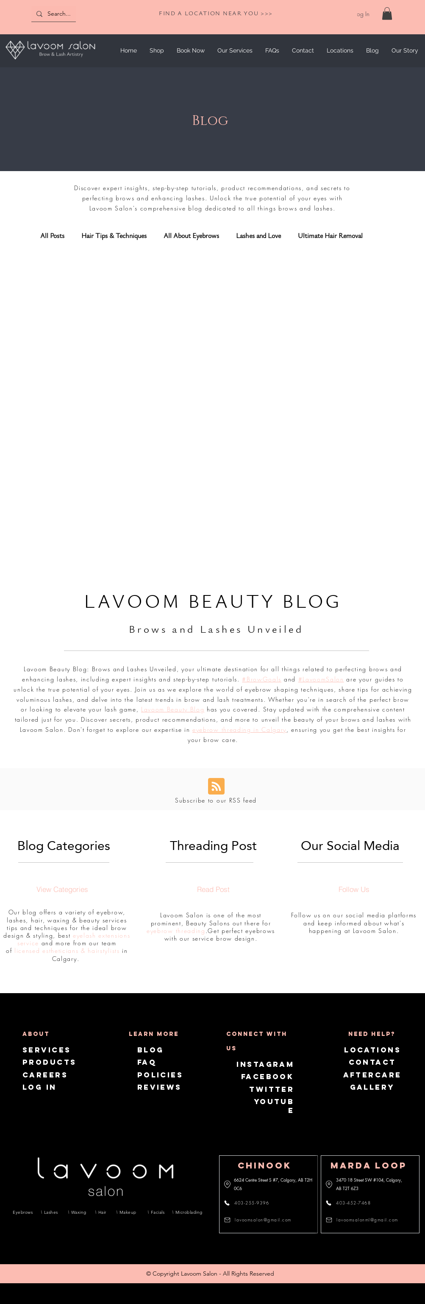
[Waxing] (79, 1212)
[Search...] (70, 14)
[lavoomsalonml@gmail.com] (363, 1219)
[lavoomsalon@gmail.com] (260, 1219)
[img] (50, 60)
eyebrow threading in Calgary (239, 729)
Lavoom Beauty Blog (172, 709)
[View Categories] (62, 888)
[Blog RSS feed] (216, 786)
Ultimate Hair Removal (330, 236)
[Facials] (157, 1212)
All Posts (52, 236)
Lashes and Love (258, 236)
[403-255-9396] (251, 1203)
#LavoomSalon (321, 679)
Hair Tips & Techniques (114, 236)
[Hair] (103, 1212)
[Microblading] (187, 1212)
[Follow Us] (354, 888)
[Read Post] (213, 888)
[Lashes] (51, 1212)
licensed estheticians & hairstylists (66, 951)
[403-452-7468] (353, 1203)
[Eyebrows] (23, 1212)
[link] (387, 13)
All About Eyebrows (191, 236)
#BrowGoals (261, 679)
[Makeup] (129, 1212)
